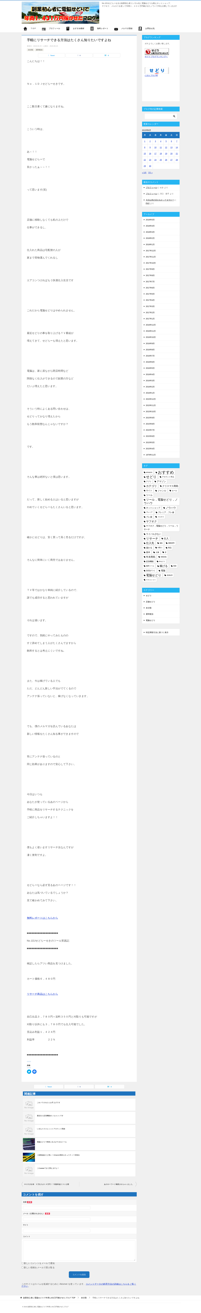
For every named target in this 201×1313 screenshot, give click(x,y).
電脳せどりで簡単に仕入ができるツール (52, 1142)
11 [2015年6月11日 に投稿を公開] (161, 147)
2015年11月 (151, 405)
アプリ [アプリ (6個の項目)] (148, 481)
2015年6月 (150, 436)
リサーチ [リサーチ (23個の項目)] (152, 538)
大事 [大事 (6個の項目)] (157, 552)
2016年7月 (150, 356)
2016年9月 (150, 343)
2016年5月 (150, 368)
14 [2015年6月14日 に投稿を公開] (177, 147)
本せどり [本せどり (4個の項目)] (162, 561)
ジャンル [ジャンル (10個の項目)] (162, 490)
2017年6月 (150, 288)
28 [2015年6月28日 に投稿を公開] (177, 160)
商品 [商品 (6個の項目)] (170, 548)
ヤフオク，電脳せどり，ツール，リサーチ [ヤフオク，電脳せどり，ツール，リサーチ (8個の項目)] (161, 527)
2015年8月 (150, 424)
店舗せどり (150, 602)
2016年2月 (150, 387)
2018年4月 (150, 226)
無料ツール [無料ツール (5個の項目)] (150, 566)
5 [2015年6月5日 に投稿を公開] (166, 141)
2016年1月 (150, 393)
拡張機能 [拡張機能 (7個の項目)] (150, 561)
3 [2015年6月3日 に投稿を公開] (155, 141)
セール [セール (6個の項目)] (174, 491)
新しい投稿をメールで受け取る (39, 1267)
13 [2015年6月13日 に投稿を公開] (171, 147)
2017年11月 (151, 257)
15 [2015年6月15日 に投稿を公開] (145, 153)
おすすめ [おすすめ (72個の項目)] (166, 472)
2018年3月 (150, 232)
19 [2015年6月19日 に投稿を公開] (166, 153)
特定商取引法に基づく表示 (157, 632)
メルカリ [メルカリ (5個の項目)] (161, 517)
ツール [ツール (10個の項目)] (149, 495)
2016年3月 (150, 380)
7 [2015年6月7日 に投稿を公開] (176, 141)
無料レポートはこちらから (42, 918)
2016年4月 (150, 374)
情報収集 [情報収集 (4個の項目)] (164, 557)
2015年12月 (151, 399)
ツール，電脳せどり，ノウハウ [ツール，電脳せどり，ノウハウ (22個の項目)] (161, 501)
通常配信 (39, 50)
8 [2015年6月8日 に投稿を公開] (144, 147)
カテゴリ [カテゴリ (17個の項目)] (151, 486)
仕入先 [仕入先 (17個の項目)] (150, 543)
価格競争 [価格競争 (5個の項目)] (171, 543)
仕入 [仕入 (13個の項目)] (166, 538)
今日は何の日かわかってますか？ (160, 200)
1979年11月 (151, 455)
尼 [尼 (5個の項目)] (165, 552)
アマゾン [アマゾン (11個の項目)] (161, 481)
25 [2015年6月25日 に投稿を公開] (161, 160)
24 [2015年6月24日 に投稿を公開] (155, 160)
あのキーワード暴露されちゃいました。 (119, 1184)
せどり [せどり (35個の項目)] (151, 477)
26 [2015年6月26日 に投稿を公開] (166, 160)
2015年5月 (150, 442)
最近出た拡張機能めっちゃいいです (50, 1116)
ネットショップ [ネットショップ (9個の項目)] (153, 508)
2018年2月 (150, 238)
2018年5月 (150, 220)
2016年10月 (151, 337)
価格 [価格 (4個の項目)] (161, 543)
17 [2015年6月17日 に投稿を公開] (155, 153)
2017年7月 (150, 281)
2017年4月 (150, 300)
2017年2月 (150, 312)
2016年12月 (151, 325)
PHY (148, 203)
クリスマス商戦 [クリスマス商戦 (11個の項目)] (170, 486)
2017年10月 (151, 263)
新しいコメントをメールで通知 (39, 1263)
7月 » (150, 173)
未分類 (30, 50)
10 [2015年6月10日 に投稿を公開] (155, 147)
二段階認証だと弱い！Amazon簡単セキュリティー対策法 (58, 1155)
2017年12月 (151, 251)
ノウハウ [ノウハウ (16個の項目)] (171, 507)
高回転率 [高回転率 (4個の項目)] (170, 575)
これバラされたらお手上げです (48, 1102)
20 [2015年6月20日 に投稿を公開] (171, 153)
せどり (148, 595)
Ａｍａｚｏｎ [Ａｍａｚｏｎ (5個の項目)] (151, 580)
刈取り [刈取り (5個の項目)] (160, 548)
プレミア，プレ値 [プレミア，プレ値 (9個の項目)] (166, 512)
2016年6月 (150, 362)
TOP (49, 1298)
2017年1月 (150, 319)
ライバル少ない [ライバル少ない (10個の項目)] (153, 534)
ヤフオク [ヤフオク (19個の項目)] (151, 521)
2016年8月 (150, 350)
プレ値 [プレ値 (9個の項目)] (149, 517)
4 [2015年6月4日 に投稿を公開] (160, 141)
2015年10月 (151, 411)
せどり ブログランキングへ (156, 56)
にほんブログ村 (151, 75)
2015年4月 (150, 449)
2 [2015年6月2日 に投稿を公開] (150, 141)
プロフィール (151, 187)
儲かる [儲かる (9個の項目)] (149, 548)
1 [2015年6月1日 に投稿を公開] (144, 141)
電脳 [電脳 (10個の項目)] (163, 570)
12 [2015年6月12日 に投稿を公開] (166, 147)
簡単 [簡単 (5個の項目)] (174, 566)
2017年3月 (150, 306)
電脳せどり (150, 620)
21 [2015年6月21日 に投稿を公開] (177, 153)
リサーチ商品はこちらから (42, 994)
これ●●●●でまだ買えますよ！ (48, 1168)
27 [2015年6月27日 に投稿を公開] (171, 160)
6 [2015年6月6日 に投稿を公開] (171, 141)
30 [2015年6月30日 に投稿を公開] (150, 166)
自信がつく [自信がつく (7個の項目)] (150, 570)
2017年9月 (150, 269)
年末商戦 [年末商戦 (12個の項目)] (150, 557)
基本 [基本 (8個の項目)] (148, 552)
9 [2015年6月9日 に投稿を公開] (150, 147)
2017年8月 (150, 275)
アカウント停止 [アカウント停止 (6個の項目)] (168, 477)
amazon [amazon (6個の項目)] (149, 472)
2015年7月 (150, 430)
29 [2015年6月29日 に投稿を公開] (145, 166)
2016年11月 (151, 331)
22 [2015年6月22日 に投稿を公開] (145, 160)
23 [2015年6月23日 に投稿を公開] (150, 160)
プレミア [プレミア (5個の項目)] (149, 512)
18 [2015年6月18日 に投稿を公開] (161, 153)
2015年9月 (150, 418)
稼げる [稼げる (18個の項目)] (164, 565)
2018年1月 (150, 244)
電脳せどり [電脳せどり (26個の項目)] (153, 575)
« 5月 (144, 173)
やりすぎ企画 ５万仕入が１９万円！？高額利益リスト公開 (46, 1184)
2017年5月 (150, 294)
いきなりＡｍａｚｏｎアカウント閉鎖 (51, 1129)
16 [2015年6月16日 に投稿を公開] (150, 153)
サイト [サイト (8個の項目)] (149, 490)
